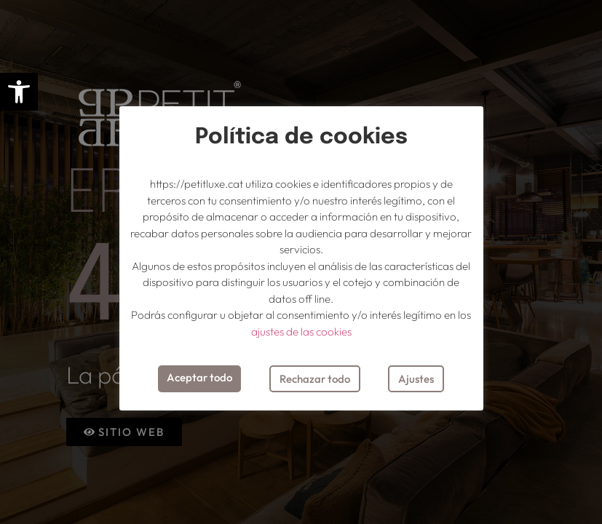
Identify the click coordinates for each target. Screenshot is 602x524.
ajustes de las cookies (301, 331)
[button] (19, 92)
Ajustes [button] (416, 379)
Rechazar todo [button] (315, 379)
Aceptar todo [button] (199, 377)
